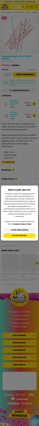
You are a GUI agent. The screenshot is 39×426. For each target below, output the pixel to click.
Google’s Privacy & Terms (22, 224)
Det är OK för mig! (19, 236)
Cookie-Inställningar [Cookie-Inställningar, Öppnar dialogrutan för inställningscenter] (19, 230)
